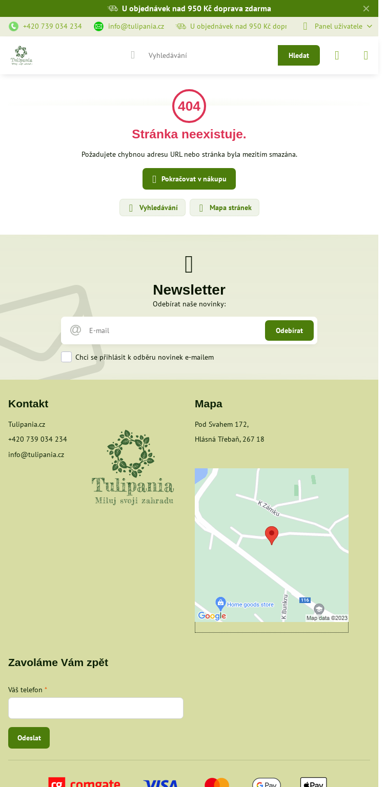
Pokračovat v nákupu (188, 179)
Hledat (299, 55)
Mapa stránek (224, 208)
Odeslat (29, 737)
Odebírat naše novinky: (189, 303)
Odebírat (289, 330)
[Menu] (366, 55)
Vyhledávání (152, 208)
